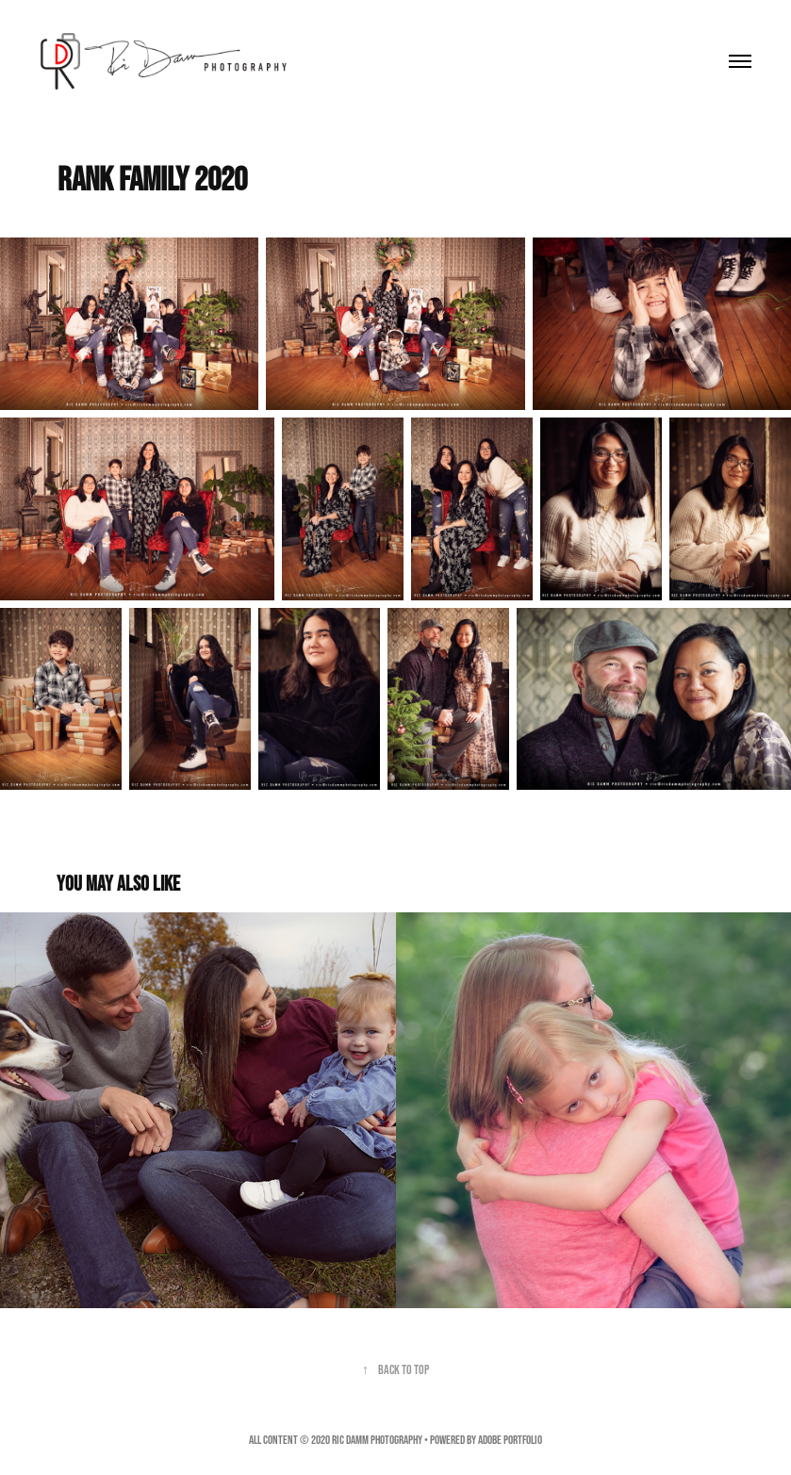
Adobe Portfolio (510, 1440)
